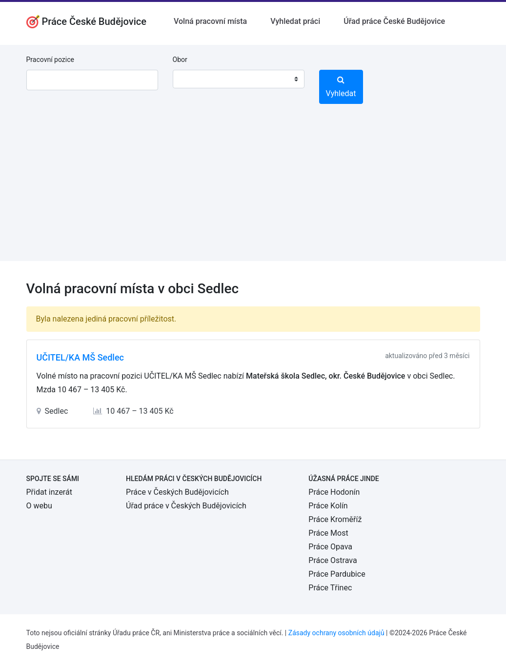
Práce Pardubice (336, 574)
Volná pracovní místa (210, 21)
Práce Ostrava (332, 560)
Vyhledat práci (295, 21)
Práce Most (328, 533)
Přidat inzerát (49, 492)
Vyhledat (341, 87)
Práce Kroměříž (335, 519)
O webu (39, 505)
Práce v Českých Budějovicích (177, 492)
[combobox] (238, 79)
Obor (180, 59)
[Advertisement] (253, 192)
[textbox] (192, 79)
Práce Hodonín (334, 492)
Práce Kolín (327, 505)
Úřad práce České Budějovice (394, 21)
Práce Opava (330, 546)
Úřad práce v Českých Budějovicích (186, 505)
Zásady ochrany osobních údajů (336, 633)
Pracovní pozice (50, 59)
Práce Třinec (330, 587)
